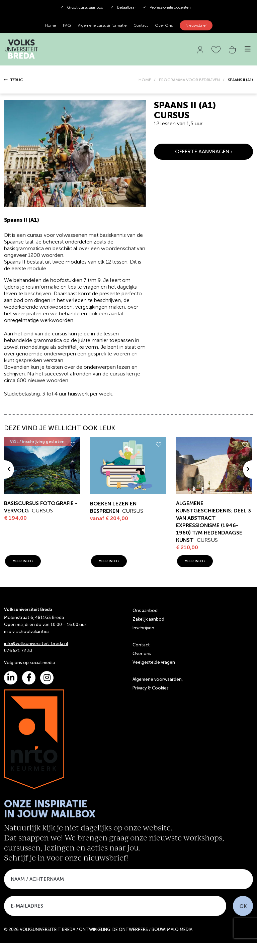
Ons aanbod (145, 610)
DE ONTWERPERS (130, 929)
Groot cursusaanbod (81, 7)
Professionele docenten (167, 7)
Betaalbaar (123, 7)
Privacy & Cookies (151, 687)
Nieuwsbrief (196, 25)
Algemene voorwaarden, (158, 679)
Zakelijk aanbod (148, 619)
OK (243, 906)
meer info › (23, 561)
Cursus (42, 510)
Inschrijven (143, 627)
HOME (145, 79)
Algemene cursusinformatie (102, 25)
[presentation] (9, 469)
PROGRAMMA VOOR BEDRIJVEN (189, 79)
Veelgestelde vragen (154, 662)
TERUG (13, 79)
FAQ (67, 25)
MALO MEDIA (179, 929)
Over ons (142, 653)
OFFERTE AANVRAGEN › (203, 151)
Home (50, 25)
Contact (141, 25)
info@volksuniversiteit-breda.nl (36, 643)
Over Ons (164, 25)
